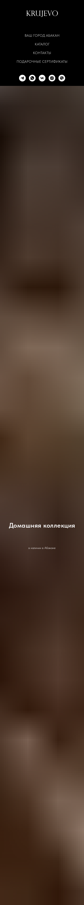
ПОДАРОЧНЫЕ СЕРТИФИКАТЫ (42, 61)
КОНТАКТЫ (42, 53)
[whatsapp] (32, 78)
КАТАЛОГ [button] (42, 44)
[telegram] (22, 78)
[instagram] (52, 78)
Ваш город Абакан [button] (42, 35)
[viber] (61, 78)
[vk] (42, 78)
